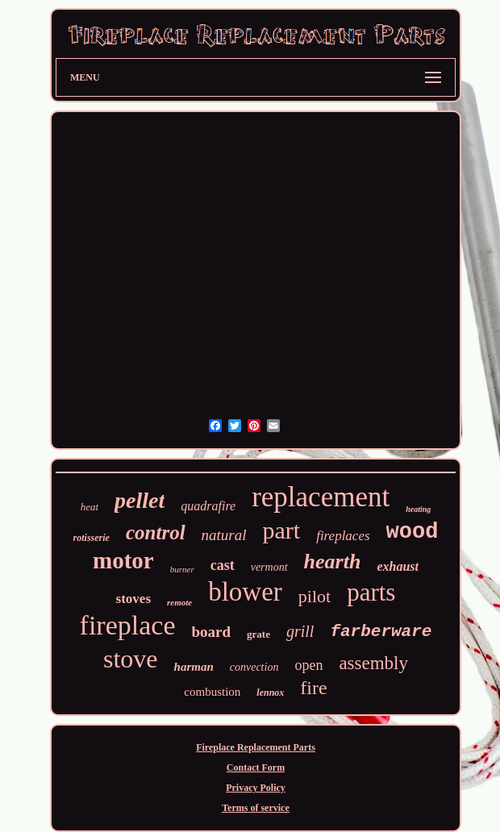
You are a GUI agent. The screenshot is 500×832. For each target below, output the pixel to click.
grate (258, 634)
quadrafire (208, 506)
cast (222, 565)
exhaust (398, 566)
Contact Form (256, 767)
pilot (314, 596)
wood (412, 532)
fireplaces (342, 535)
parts (371, 592)
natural (224, 534)
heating (418, 509)
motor (123, 560)
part (282, 530)
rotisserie (91, 537)
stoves (133, 598)
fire (313, 687)
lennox (270, 692)
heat (89, 507)
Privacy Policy (255, 787)
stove (130, 658)
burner (182, 569)
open (308, 665)
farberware (380, 631)
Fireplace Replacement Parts (255, 747)
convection (254, 667)
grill (300, 631)
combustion (212, 691)
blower (245, 591)
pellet (140, 500)
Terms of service (256, 807)
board (211, 631)
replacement (321, 497)
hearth (332, 561)
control (155, 532)
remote (179, 602)
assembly (373, 663)
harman (194, 666)
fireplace (128, 625)
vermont (269, 567)
